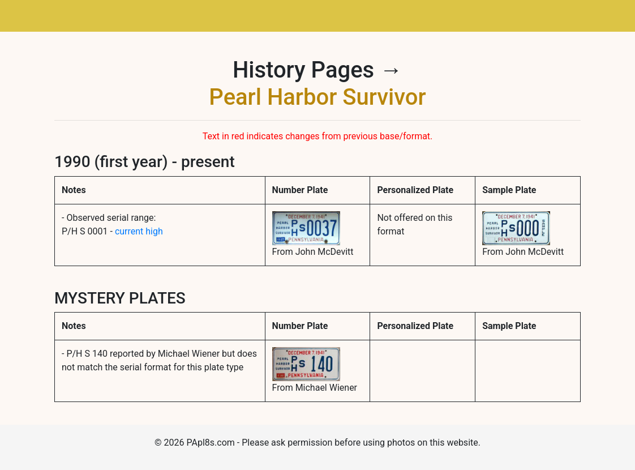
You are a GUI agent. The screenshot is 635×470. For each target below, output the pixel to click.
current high (139, 231)
